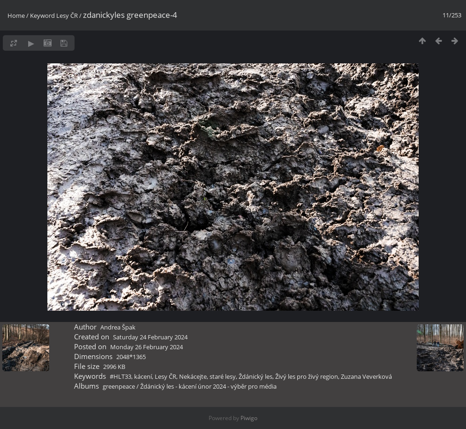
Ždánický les (255, 376)
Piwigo (249, 418)
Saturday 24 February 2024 (150, 337)
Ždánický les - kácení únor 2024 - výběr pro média (208, 386)
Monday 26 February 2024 (146, 347)
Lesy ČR (67, 15)
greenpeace (119, 386)
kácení (143, 376)
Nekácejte (193, 376)
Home (16, 15)
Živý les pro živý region (306, 376)
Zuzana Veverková (366, 376)
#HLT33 (120, 376)
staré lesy (223, 376)
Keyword (42, 15)
